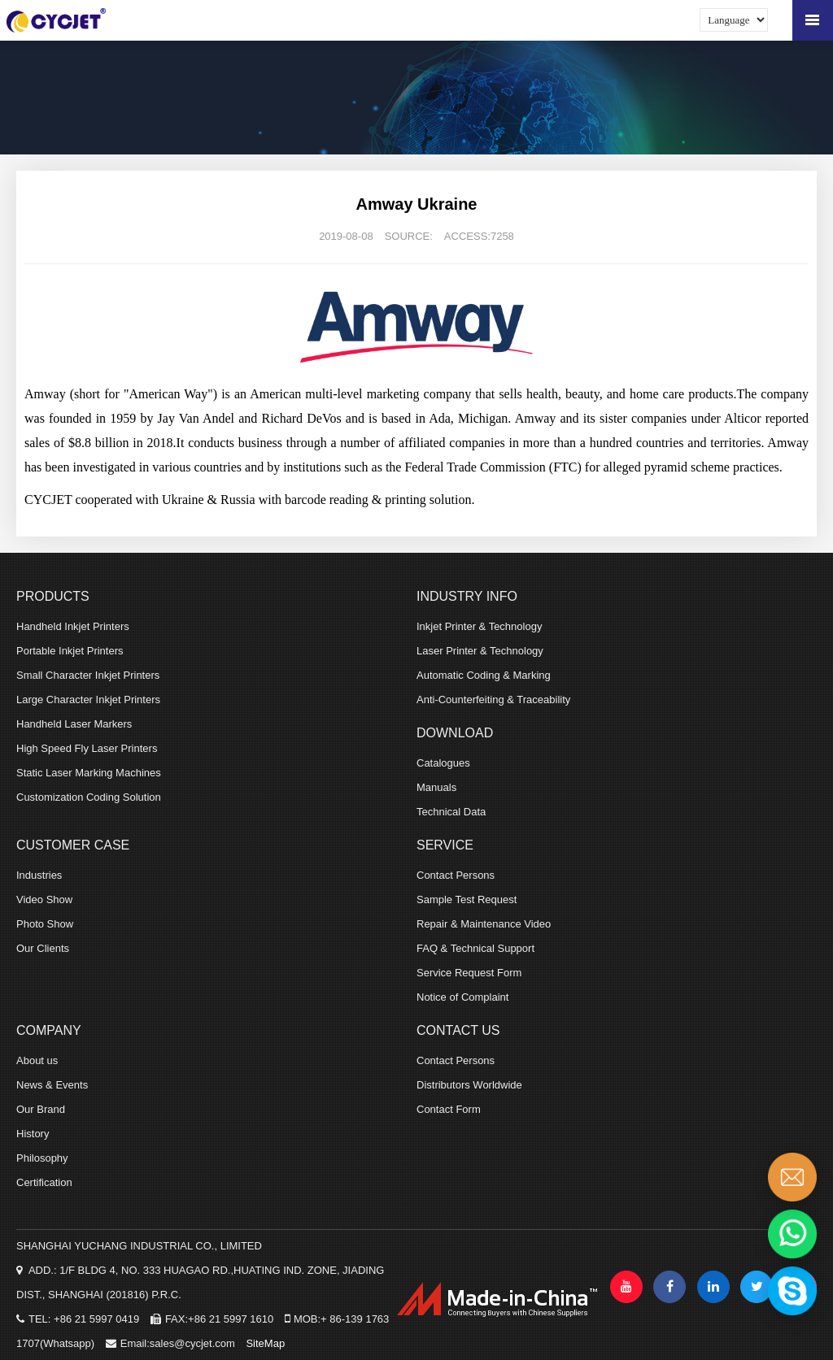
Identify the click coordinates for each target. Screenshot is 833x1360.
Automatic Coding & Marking (483, 675)
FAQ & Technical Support (475, 948)
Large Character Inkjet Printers (88, 699)
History (32, 1134)
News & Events (52, 1085)
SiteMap (265, 1343)
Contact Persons (455, 875)
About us (37, 1060)
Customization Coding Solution (88, 797)
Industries (39, 875)
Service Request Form (468, 973)
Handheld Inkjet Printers (72, 626)
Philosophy (42, 1158)
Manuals (436, 787)
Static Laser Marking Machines (88, 773)
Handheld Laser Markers (74, 724)
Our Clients (42, 948)
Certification (44, 1182)
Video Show (44, 899)
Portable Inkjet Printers (70, 651)
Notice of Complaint (462, 997)
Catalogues (443, 763)
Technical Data (451, 812)
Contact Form (448, 1109)
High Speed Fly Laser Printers (86, 748)
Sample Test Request (466, 899)
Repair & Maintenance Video (483, 924)
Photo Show (44, 924)
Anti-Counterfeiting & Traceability (493, 699)
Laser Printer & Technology (479, 651)
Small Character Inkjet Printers (87, 675)
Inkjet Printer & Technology (479, 626)
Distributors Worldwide (469, 1085)
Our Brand (40, 1109)
